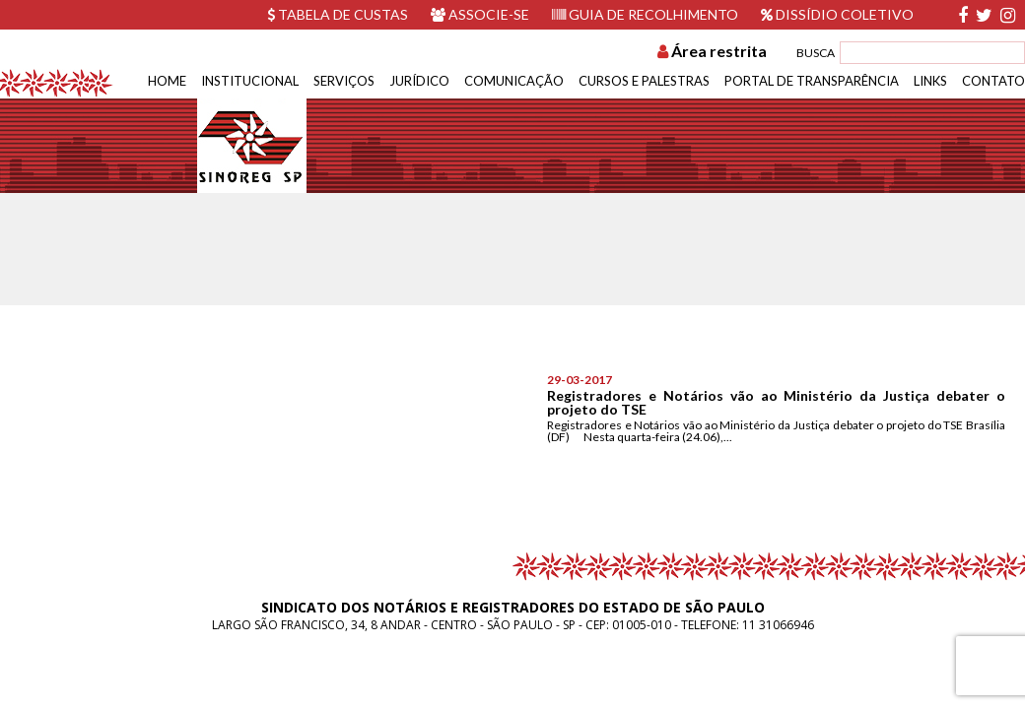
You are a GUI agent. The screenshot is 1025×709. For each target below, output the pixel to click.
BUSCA (815, 52)
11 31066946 (778, 624)
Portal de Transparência (811, 81)
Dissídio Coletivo (837, 14)
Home (167, 81)
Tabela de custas (337, 14)
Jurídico (419, 81)
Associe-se (480, 14)
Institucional (250, 81)
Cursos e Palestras (644, 81)
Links (930, 81)
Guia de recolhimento (645, 14)
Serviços (344, 81)
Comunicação (514, 81)
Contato (993, 81)
